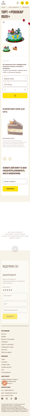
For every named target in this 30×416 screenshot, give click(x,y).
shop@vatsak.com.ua (11, 393)
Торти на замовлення (14, 7)
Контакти (4, 349)
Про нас (3, 334)
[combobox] (15, 78)
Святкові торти (25, 7)
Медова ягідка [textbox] (9, 79)
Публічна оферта (6, 352)
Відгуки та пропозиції (7, 339)
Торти (3, 359)
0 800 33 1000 (9, 395)
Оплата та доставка (7, 344)
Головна (3, 7)
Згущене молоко (6, 367)
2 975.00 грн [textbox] (8, 84)
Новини (3, 336)
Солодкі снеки (5, 364)
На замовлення (6, 372)
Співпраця (4, 342)
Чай (2, 370)
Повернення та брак (7, 347)
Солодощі (4, 362)
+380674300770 (9, 390)
